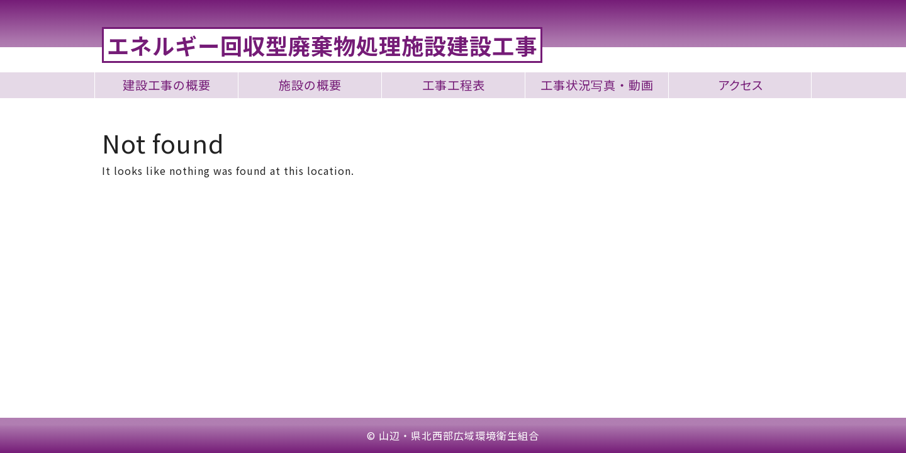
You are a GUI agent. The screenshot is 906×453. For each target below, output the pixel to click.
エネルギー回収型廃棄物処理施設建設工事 (322, 45)
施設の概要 (310, 85)
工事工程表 (453, 85)
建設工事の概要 (167, 85)
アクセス (740, 85)
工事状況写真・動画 (597, 85)
